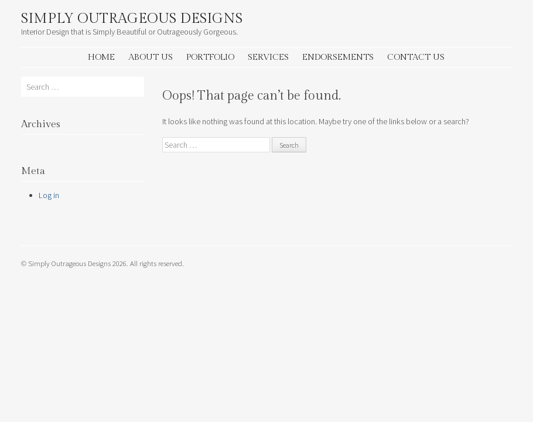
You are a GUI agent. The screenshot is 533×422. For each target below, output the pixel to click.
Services (268, 57)
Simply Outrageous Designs (131, 19)
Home (101, 57)
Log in (49, 195)
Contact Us (416, 57)
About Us (150, 57)
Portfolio (210, 57)
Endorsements (338, 57)
